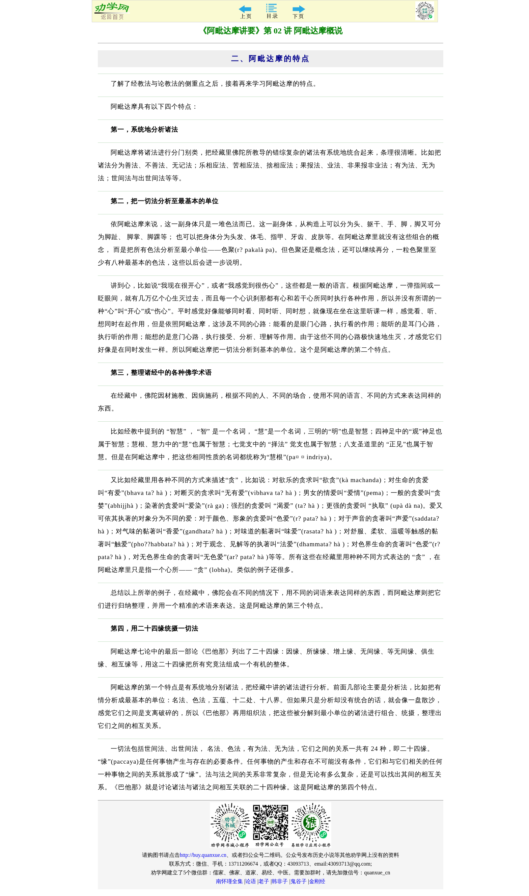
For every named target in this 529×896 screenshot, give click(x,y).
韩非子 (280, 881)
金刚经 (317, 881)
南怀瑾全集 (229, 881)
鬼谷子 (298, 881)
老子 (263, 881)
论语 (250, 881)
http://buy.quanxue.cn (203, 855)
